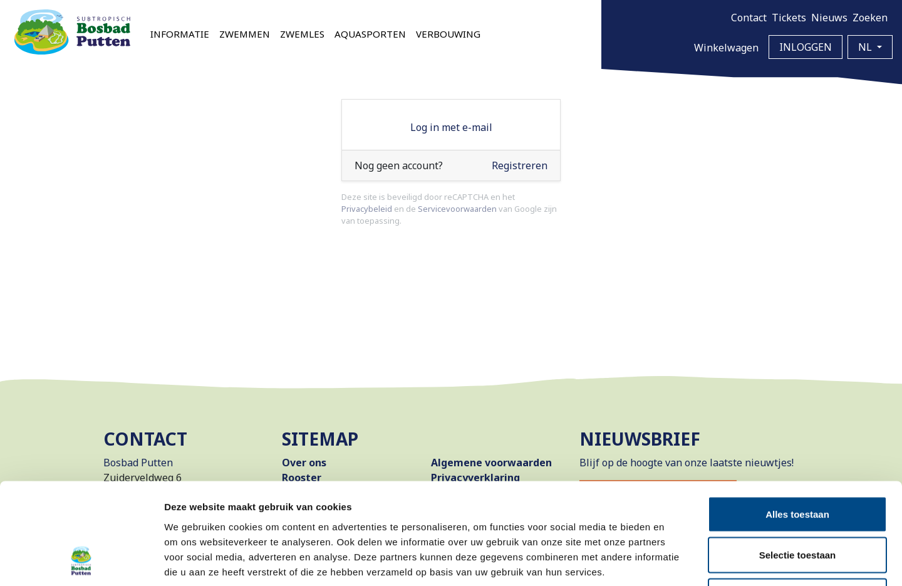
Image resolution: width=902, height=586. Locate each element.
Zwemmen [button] (244, 34)
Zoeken (870, 17)
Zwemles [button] (302, 34)
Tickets (789, 17)
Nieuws (829, 17)
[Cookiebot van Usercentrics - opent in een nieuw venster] (81, 561)
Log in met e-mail (451, 127)
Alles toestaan (797, 421)
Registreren (519, 165)
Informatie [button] (179, 34)
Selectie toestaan (797, 463)
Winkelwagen (726, 48)
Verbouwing (448, 34)
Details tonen (677, 561)
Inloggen (805, 47)
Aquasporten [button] (370, 34)
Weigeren (797, 503)
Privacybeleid (366, 208)
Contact (749, 17)
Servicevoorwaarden (457, 208)
